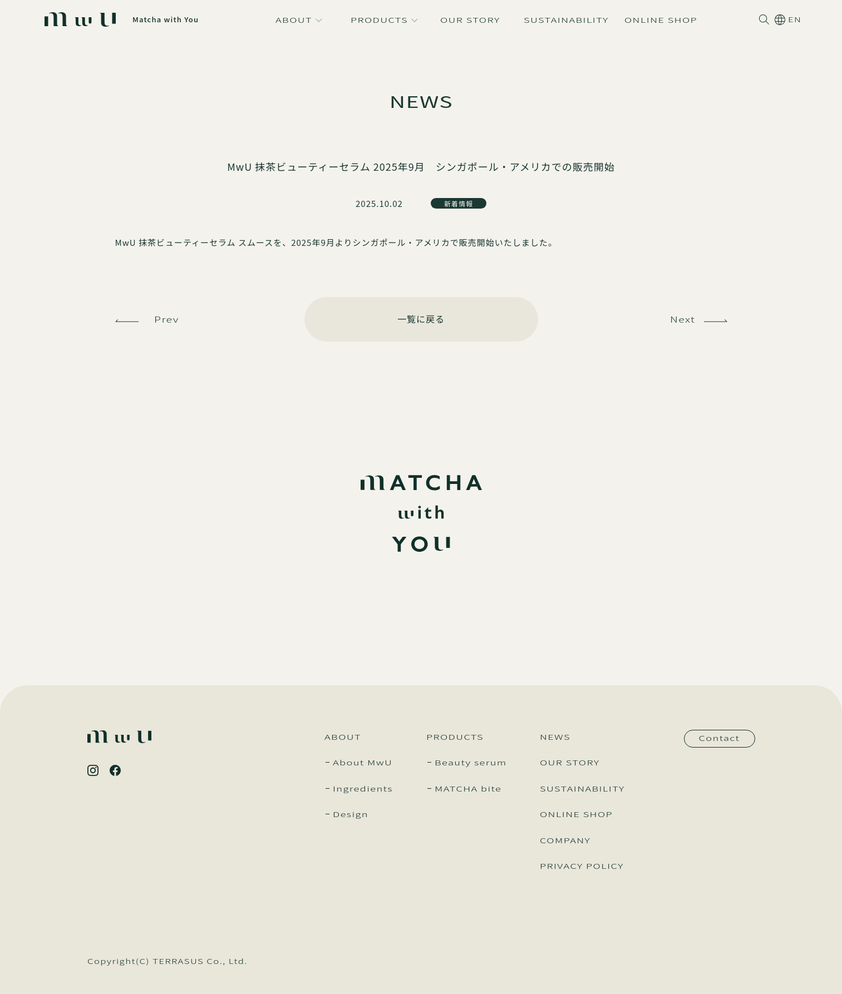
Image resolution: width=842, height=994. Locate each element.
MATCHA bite (468, 788)
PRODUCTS (455, 736)
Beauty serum (471, 762)
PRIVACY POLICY (582, 866)
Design (350, 814)
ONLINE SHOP (576, 814)
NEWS (555, 736)
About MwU (362, 762)
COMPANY (565, 840)
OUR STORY (570, 762)
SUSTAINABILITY (582, 788)
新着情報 (458, 203)
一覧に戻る (421, 318)
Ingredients (363, 788)
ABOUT (342, 736)
